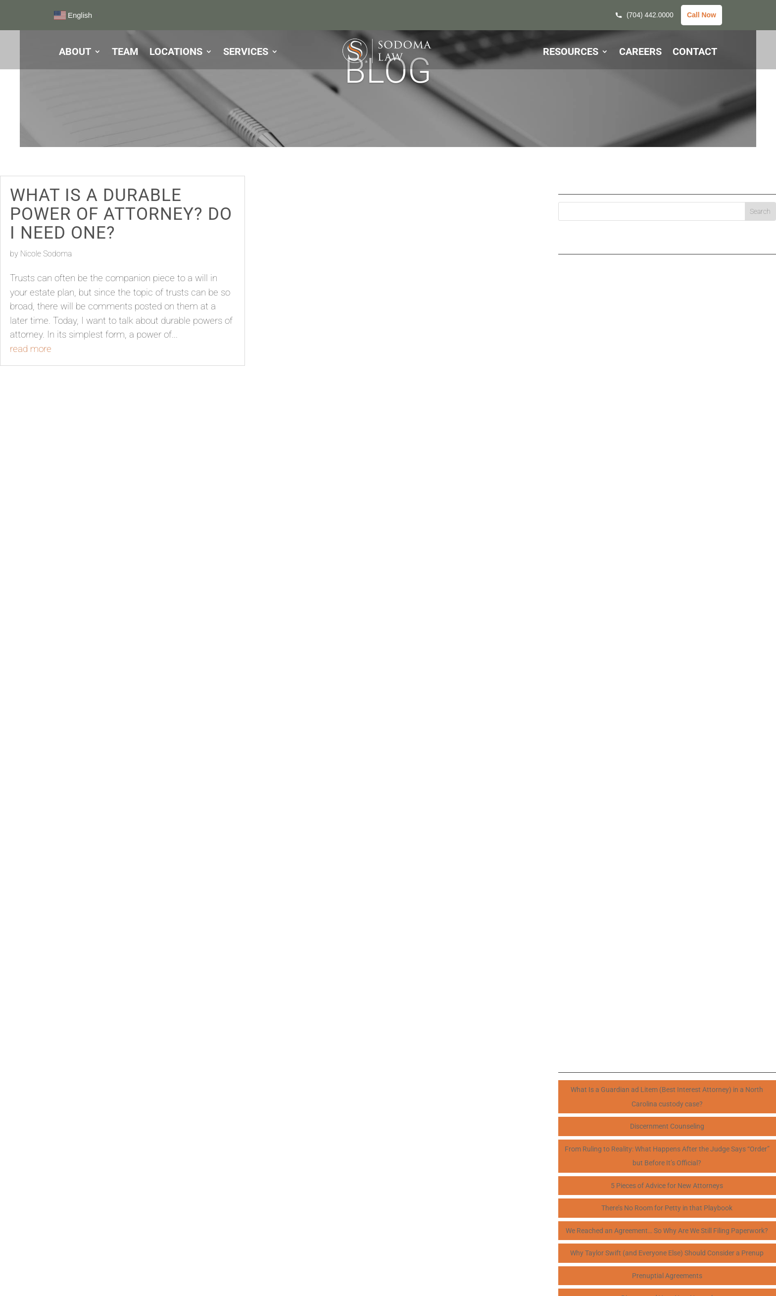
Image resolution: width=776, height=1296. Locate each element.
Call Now (701, 15)
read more (30, 348)
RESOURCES (570, 52)
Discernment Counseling (667, 1126)
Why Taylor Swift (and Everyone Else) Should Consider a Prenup (667, 1253)
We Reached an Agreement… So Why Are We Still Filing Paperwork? (667, 1231)
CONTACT (695, 52)
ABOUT (75, 52)
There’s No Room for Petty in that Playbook (666, 1208)
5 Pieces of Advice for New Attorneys (667, 1186)
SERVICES (245, 52)
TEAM (125, 52)
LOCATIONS (175, 52)
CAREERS (640, 52)
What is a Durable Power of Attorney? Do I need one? (121, 214)
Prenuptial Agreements (667, 1276)
